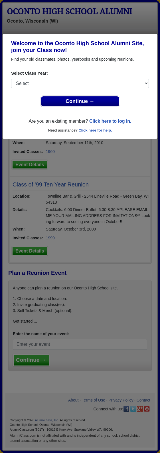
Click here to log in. (110, 121)
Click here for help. (95, 130)
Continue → (80, 101)
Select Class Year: (29, 73)
